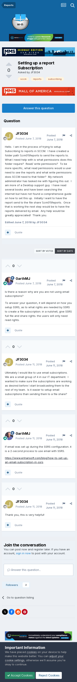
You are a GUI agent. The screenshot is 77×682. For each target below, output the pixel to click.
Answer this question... (24, 570)
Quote (18, 232)
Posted (28, 138)
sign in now (23, 553)
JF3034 (35, 72)
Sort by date (65, 251)
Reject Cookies (49, 675)
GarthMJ (23, 279)
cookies (32, 652)
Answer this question (38, 108)
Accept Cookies (20, 675)
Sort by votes (44, 251)
